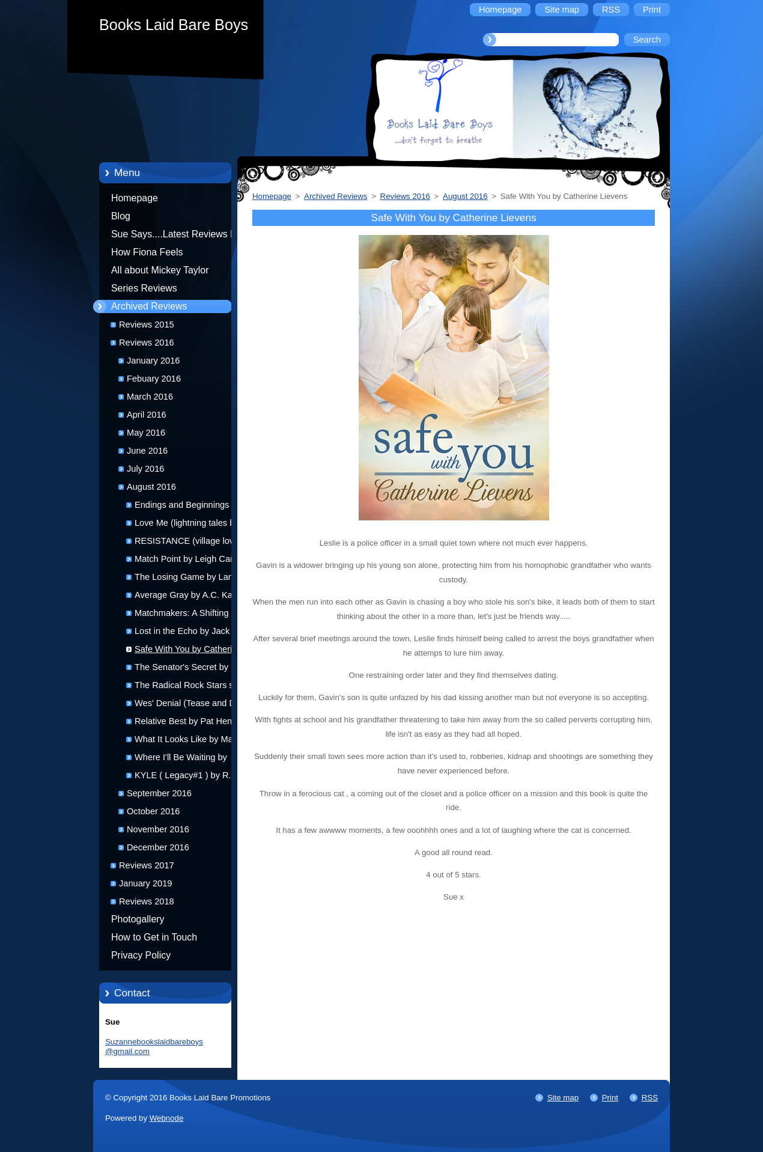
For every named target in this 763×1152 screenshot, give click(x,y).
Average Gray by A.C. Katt (186, 595)
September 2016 (159, 793)
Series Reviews (144, 288)
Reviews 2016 (146, 342)
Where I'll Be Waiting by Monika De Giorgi (181, 759)
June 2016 (147, 451)
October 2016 (153, 811)
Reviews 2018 (146, 901)
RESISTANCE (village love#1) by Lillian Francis (193, 543)
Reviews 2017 (146, 865)
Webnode (167, 1118)
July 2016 (145, 469)
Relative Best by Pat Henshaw (193, 721)
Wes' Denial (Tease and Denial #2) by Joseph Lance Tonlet (194, 705)
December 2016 (158, 847)
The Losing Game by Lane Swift (186, 579)
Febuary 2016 (154, 378)
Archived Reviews (149, 306)
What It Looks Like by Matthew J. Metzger (194, 741)
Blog (120, 216)
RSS (650, 1097)
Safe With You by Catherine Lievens (188, 651)
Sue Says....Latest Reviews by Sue (175, 236)
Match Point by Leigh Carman (192, 559)
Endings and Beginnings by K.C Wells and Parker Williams (194, 507)
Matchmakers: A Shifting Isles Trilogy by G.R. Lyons (192, 615)
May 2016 (146, 432)
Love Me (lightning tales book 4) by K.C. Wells (192, 525)
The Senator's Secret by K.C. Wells (191, 669)
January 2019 (145, 883)
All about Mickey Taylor (160, 270)
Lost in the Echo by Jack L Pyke (186, 633)
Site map (563, 1097)
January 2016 (153, 360)
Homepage (134, 198)
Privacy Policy (141, 955)
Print (610, 1097)
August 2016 (151, 487)
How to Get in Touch (154, 937)
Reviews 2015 (146, 324)
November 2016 (158, 829)
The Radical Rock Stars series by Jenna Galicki (193, 687)
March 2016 (150, 396)
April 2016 (146, 414)
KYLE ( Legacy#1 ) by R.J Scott (185, 777)
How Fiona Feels (147, 252)
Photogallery (138, 919)
